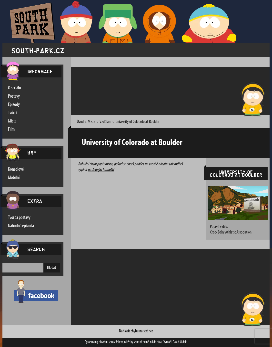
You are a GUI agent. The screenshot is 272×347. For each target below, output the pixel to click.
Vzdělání (105, 122)
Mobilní (14, 177)
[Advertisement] (163, 90)
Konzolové (16, 169)
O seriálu (14, 88)
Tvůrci (12, 113)
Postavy (14, 96)
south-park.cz (38, 50)
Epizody (14, 104)
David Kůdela (180, 342)
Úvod (80, 122)
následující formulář (101, 170)
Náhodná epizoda (21, 226)
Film (11, 129)
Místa (12, 121)
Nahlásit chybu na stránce (136, 331)
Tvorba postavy (19, 217)
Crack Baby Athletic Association (231, 232)
